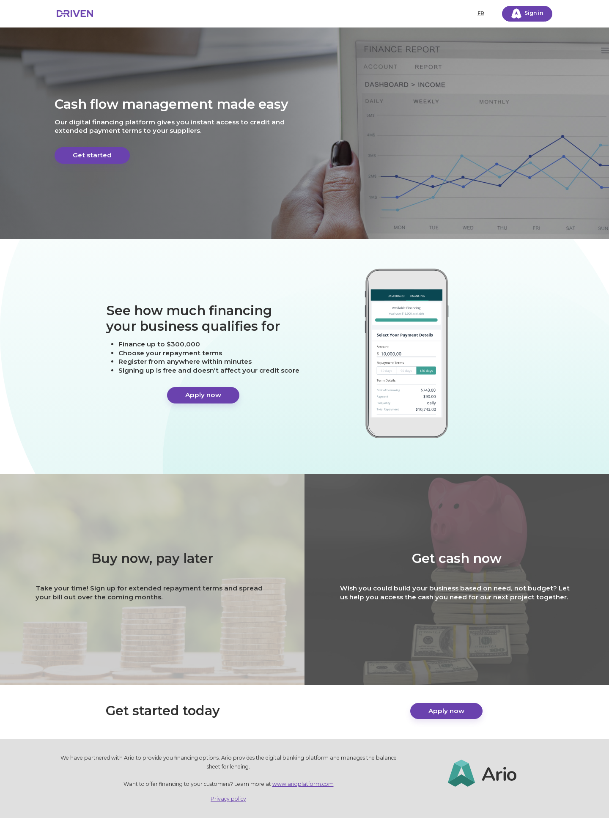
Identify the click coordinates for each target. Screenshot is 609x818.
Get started (92, 155)
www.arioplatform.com (303, 784)
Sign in (527, 13)
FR (480, 13)
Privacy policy (228, 799)
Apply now (203, 395)
